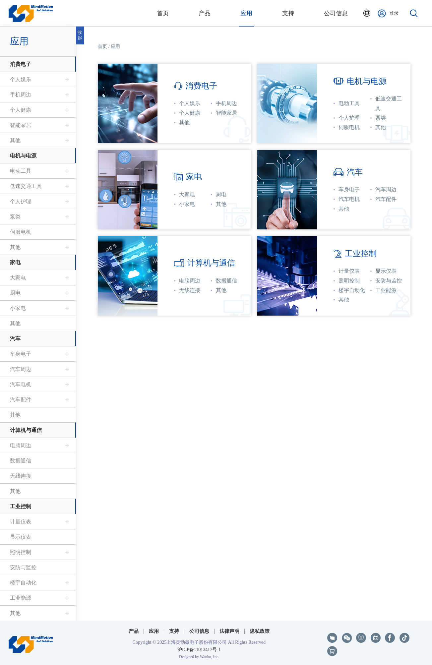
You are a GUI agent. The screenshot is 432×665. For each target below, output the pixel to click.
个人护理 (20, 201)
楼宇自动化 (23, 582)
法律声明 (229, 631)
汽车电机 (20, 384)
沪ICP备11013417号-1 (199, 649)
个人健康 (20, 110)
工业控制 (20, 506)
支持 (174, 631)
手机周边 (20, 94)
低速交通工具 (26, 186)
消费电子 (20, 64)
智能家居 (20, 125)
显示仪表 (20, 537)
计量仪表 (20, 521)
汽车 (15, 338)
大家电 (18, 277)
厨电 (15, 293)
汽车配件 (20, 399)
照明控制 (20, 552)
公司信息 (199, 631)
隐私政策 (260, 631)
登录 (388, 13)
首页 (102, 46)
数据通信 (20, 460)
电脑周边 (20, 445)
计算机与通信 (26, 430)
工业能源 (20, 598)
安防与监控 (23, 567)
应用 (19, 41)
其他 (15, 140)
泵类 (15, 216)
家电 (15, 262)
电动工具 (20, 171)
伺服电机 (20, 232)
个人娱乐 (20, 79)
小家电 (18, 308)
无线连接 (20, 476)
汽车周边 (20, 369)
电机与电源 (23, 155)
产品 (134, 631)
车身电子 (20, 354)
